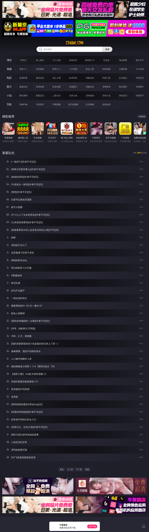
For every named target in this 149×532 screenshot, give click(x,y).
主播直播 (123, 69)
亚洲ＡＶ (23, 69)
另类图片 (140, 86)
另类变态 (140, 77)
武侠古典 (73, 95)
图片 (9, 86)
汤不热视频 (73, 104)
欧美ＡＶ (57, 69)
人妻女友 (57, 95)
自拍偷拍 (40, 69)
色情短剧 (106, 104)
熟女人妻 (90, 69)
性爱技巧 (140, 95)
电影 (9, 77)
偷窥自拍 (23, 86)
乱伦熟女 (123, 77)
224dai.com (74, 42)
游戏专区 (73, 60)
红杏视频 (90, 104)
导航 (9, 104)
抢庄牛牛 (140, 60)
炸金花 (106, 60)
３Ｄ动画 (73, 69)
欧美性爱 (73, 77)
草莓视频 (57, 104)
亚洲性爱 (23, 77)
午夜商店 (40, 104)
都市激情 (23, 95)
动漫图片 (73, 86)
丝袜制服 (106, 69)
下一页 (79, 469)
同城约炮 (23, 104)
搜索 (107, 49)
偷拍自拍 (40, 77)
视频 (9, 69)
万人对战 (57, 60)
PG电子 (23, 60)
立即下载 (92, 526)
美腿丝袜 (90, 86)
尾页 (87, 469)
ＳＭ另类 (140, 69)
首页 (61, 469)
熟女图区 (123, 86)
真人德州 (40, 60)
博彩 (9, 60)
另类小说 (106, 95)
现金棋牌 (123, 60)
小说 (9, 95)
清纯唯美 (106, 86)
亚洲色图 (40, 86)
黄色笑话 (123, 95)
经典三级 (106, 77)
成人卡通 (57, 77)
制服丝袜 (90, 77)
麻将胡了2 (89, 60)
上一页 (70, 469)
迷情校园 (90, 95)
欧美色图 (57, 86)
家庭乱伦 (40, 95)
